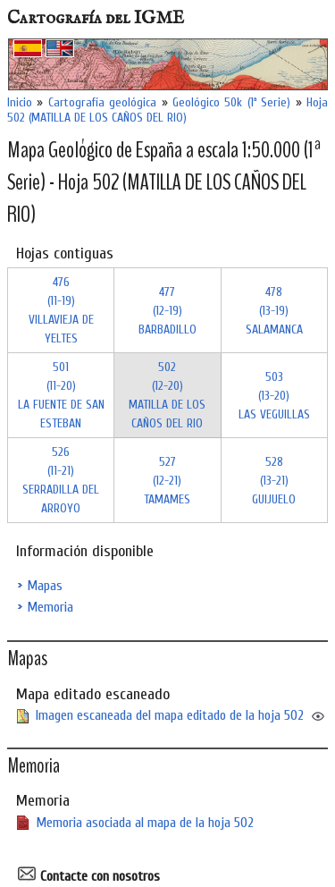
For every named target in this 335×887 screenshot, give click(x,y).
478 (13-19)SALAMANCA (274, 310)
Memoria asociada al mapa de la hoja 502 (145, 823)
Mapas (45, 586)
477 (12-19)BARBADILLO (167, 310)
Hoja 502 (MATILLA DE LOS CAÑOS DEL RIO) (167, 110)
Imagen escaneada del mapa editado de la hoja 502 (170, 715)
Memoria (50, 607)
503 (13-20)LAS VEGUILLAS (274, 395)
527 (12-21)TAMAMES (167, 480)
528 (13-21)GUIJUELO (274, 480)
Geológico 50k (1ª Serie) (231, 102)
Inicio (19, 102)
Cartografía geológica (102, 102)
